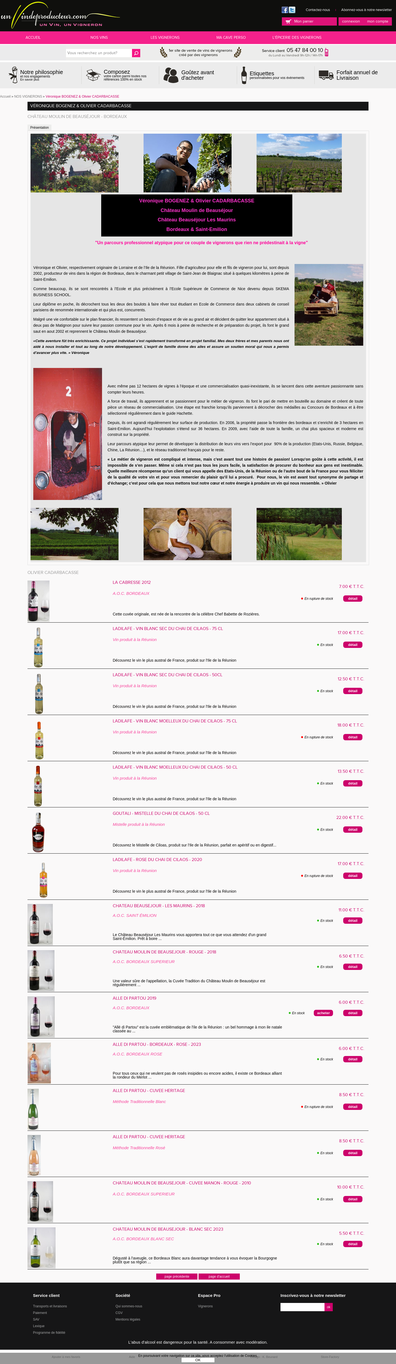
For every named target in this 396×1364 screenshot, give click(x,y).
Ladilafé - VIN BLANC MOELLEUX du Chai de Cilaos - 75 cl (175, 721)
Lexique (39, 1326)
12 (351, 679)
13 (351, 771)
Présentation (39, 128)
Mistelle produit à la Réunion (139, 824)
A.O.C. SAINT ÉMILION (134, 915)
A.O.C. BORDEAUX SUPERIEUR (144, 961)
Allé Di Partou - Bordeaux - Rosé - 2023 (157, 1045)
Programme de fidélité (49, 1333)
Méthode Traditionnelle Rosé (139, 1148)
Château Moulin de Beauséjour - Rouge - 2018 (164, 952)
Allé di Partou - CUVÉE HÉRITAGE (149, 1091)
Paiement (40, 1313)
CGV (119, 1313)
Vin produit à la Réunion (135, 639)
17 (351, 633)
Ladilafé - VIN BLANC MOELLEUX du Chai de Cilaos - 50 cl (175, 767)
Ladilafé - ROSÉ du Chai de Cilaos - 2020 (157, 860)
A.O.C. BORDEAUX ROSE (137, 1054)
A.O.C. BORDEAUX (131, 593)
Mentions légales (128, 1319)
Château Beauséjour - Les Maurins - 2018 (159, 906)
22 (350, 817)
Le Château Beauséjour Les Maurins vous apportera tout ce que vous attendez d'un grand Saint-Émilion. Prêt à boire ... (189, 937)
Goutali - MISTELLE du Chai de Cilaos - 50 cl (161, 814)
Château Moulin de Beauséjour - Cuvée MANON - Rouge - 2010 (182, 1183)
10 (350, 1187)
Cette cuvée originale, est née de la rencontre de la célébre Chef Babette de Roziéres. (186, 614)
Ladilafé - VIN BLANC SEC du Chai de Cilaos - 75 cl (168, 629)
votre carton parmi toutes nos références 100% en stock (129, 75)
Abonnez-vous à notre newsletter (366, 10)
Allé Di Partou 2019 (134, 998)
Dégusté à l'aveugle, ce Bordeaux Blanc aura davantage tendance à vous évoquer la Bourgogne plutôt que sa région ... (195, 1260)
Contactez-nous (318, 10)
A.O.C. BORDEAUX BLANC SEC (143, 1239)
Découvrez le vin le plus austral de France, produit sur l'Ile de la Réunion (175, 660)
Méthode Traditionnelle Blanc (139, 1101)
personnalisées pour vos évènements (277, 75)
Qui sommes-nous (129, 1306)
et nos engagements (41, 75)
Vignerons (205, 1306)
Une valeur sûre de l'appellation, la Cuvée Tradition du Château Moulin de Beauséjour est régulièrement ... (189, 983)
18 (350, 725)
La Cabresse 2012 (132, 583)
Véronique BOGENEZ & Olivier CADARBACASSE (80, 106)
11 (351, 910)
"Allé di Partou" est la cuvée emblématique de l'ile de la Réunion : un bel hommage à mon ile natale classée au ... (197, 1029)
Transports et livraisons (50, 1306)
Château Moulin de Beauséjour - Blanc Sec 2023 (168, 1229)
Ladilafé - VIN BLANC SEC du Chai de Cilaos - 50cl (167, 675)
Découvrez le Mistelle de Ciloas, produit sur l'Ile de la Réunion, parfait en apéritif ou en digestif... (196, 845)
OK (197, 1360)
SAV (36, 1319)
